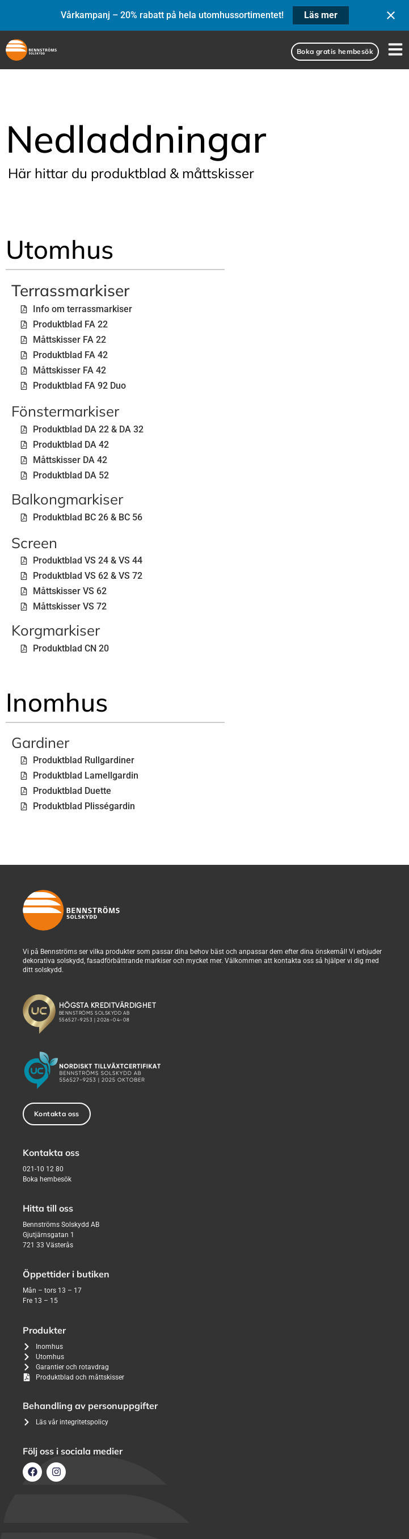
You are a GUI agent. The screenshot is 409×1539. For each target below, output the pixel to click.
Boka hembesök (47, 1179)
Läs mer (321, 15)
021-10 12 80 (43, 1169)
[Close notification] (391, 15)
